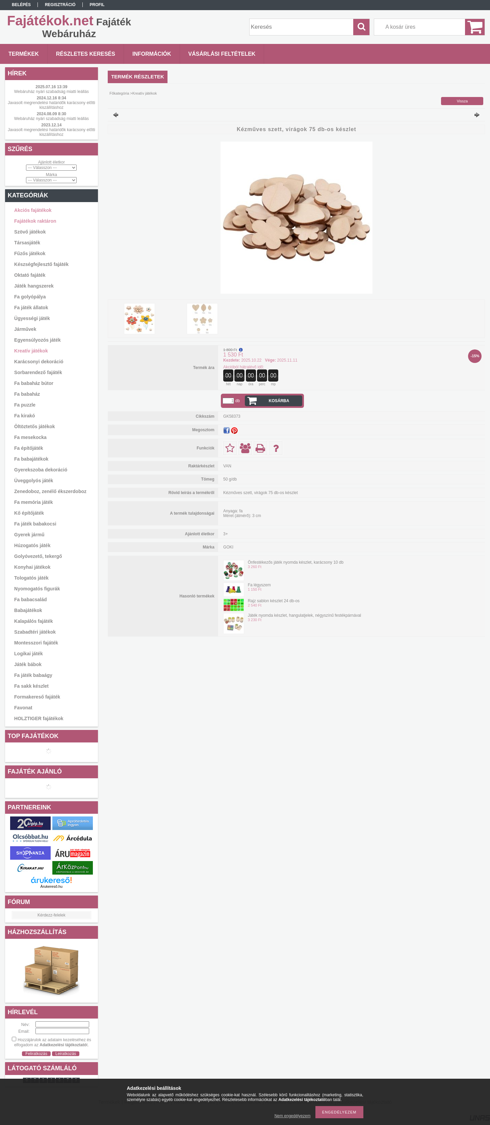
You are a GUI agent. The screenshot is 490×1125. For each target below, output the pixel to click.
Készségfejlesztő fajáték (41, 264)
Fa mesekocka (30, 437)
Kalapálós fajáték (33, 621)
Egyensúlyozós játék (37, 340)
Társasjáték (27, 242)
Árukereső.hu (51, 886)
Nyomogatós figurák (37, 588)
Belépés (21, 4)
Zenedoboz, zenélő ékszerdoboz (50, 491)
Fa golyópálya (30, 296)
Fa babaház (27, 394)
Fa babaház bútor (33, 383)
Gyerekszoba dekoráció (40, 469)
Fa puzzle (24, 405)
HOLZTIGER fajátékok (38, 718)
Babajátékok (28, 610)
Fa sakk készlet (31, 686)
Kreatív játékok (31, 350)
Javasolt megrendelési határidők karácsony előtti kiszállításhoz (51, 105)
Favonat (23, 707)
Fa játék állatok (31, 307)
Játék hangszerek (34, 286)
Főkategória (119, 93)
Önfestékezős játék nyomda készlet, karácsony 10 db (295, 562)
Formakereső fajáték (37, 697)
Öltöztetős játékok (34, 426)
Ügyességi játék (32, 318)
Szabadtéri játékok (35, 632)
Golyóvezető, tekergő (38, 556)
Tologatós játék (31, 578)
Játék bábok (28, 664)
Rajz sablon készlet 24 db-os (274, 600)
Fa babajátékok (31, 459)
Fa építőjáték (28, 448)
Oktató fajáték (30, 275)
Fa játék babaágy (33, 675)
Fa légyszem (259, 585)
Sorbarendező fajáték (38, 372)
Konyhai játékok (32, 567)
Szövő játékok (30, 232)
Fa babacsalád (30, 599)
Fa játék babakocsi (35, 524)
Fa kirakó (24, 415)
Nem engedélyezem (293, 1116)
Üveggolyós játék (33, 480)
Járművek (25, 329)
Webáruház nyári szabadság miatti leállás (51, 91)
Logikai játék (28, 653)
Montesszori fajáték (36, 642)
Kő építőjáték (29, 513)
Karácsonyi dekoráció (38, 361)
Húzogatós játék (32, 545)
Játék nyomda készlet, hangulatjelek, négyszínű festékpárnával (304, 615)
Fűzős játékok (30, 253)
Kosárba (279, 400)
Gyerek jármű (29, 534)
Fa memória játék (33, 502)
